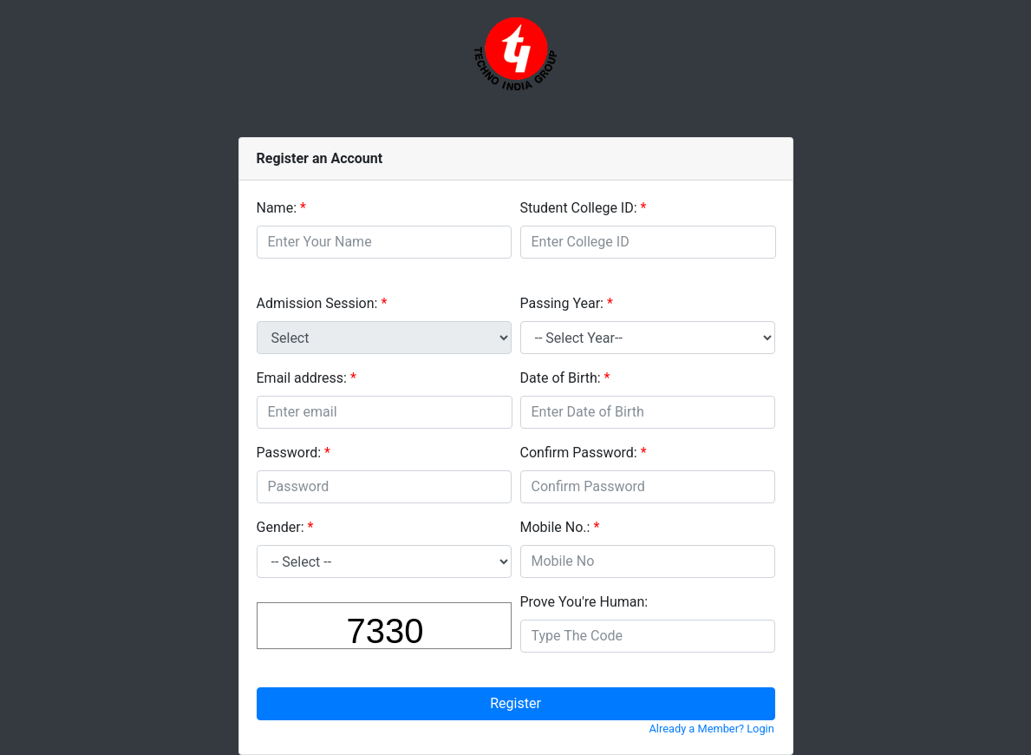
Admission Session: (317, 303)
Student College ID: (578, 208)
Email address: (302, 378)
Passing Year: (562, 303)
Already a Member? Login (711, 728)
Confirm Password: (578, 452)
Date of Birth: (560, 378)
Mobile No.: (555, 527)
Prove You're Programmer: (584, 602)
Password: (289, 452)
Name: (277, 208)
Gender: (280, 527)
